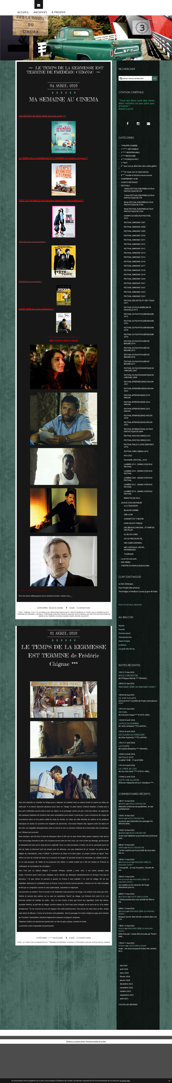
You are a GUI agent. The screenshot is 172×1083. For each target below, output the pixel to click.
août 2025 (124, 1037)
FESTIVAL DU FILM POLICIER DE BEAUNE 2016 (138, 374)
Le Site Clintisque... (127, 617)
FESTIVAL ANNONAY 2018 (135, 283)
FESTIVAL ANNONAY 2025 (135, 311)
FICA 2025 (128, 481)
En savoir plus (125, 1081)
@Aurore (123, 948)
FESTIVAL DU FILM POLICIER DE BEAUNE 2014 (138, 360)
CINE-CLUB (129, 544)
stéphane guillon (56, 626)
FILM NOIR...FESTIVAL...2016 (136, 486)
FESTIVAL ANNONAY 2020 (135, 292)
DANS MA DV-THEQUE (134, 553)
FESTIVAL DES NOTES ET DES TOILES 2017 (137, 316)
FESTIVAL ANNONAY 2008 (135, 237)
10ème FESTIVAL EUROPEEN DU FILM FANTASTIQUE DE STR (139, 197)
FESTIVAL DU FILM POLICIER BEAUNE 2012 (137, 331)
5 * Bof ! (124, 168)
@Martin (122, 841)
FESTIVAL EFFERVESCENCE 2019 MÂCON (139, 418)
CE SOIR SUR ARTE (128, 734)
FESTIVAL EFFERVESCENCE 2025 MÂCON (139, 432)
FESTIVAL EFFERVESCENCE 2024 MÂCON (139, 425)
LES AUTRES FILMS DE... (134, 570)
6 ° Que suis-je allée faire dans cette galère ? (136, 173)
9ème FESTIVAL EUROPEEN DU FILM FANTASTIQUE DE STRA (138, 219)
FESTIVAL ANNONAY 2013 (135, 260)
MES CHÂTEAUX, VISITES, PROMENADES (135, 580)
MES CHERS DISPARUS (134, 574)
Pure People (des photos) (130, 621)
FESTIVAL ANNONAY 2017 (135, 278)
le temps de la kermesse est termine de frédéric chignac (51, 963)
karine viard (72, 628)
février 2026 (125, 1014)
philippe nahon (73, 626)
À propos (59, 15)
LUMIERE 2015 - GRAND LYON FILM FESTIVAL (137, 491)
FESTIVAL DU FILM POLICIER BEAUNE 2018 (137, 345)
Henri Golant (125, 677)
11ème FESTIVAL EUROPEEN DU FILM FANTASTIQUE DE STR (139, 204)
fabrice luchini (59, 628)
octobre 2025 (126, 1030)
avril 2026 (124, 1006)
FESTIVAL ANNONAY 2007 (135, 232)
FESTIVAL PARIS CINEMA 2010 (137, 476)
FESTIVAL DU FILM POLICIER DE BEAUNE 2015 (138, 367)
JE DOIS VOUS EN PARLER (133, 531)
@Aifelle (123, 870)
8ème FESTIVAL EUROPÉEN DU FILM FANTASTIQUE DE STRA (138, 211)
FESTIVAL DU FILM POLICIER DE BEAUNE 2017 (138, 381)
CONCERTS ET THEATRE (135, 549)
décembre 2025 (127, 1022)
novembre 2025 (127, 1026)
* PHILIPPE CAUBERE (131, 150)
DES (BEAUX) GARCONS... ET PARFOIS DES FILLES (136, 559)
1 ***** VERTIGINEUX (130, 153)
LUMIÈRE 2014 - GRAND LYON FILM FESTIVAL (137, 520)
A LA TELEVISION (132, 535)
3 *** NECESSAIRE (55, 958)
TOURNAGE (129, 586)
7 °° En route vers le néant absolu (136, 178)
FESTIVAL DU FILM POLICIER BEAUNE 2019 (137, 352)
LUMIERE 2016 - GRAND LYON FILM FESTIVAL (137, 499)
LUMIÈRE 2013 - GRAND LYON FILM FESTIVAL (137, 513)
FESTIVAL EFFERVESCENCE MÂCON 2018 (136, 439)
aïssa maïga (86, 626)
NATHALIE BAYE (127, 794)
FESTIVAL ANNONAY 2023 (135, 302)
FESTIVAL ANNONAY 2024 (135, 306)
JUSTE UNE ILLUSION (129, 817)
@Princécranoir (126, 899)
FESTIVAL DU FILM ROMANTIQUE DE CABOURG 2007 (139, 389)
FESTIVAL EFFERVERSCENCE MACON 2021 (137, 403)
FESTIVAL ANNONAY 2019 (135, 288)
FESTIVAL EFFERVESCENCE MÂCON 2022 (136, 446)
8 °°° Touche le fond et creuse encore (138, 182)
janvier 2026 (125, 1018)
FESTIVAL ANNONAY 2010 (135, 246)
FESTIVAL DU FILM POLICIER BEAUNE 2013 (137, 338)
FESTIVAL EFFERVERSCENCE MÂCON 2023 (137, 410)
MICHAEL (123, 748)
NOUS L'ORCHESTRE (129, 711)
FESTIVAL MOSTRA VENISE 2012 (138, 460)
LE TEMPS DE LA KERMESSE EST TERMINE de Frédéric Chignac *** (63, 670)
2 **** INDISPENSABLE (131, 157)
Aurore (122, 965)
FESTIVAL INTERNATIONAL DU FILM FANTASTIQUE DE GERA (138, 454)
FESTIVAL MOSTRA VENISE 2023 (138, 465)
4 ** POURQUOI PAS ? (130, 164)
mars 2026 (124, 1010)
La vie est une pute (129, 591)
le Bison (122, 983)
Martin (122, 855)
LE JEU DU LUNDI (132, 565)
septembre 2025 (127, 1034)
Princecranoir (125, 916)
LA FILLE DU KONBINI (129, 760)
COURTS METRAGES (130, 189)
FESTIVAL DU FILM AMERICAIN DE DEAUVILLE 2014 (139, 324)
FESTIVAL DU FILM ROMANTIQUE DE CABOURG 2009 (139, 396)
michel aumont (86, 628)
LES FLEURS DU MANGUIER (132, 771)
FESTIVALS (126, 193)
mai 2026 (124, 1003)
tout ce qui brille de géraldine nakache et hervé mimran (58, 624)
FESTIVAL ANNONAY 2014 (135, 265)
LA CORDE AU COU (128, 805)
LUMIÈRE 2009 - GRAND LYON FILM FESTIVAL (137, 506)
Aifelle (122, 884)
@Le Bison (123, 934)
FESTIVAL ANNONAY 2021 (135, 297)
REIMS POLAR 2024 (132, 526)
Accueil (23, 15)
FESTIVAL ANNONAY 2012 (135, 255)
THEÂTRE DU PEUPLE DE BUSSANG (137, 599)
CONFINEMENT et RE (130, 185)
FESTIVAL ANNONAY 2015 (135, 269)
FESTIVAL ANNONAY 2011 (135, 251)
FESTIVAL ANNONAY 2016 (135, 274)
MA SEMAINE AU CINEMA (63, 106)
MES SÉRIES (126, 595)
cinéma (26, 624)
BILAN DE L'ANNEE (55, 620)
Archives (40, 15)
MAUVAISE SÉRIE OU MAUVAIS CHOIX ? (138, 723)
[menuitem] (23, 16)
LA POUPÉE (124, 782)
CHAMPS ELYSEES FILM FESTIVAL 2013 (139, 226)
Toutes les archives (129, 1043)
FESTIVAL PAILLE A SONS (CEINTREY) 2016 (135, 470)
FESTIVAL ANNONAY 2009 (135, 241)
